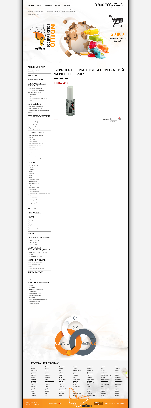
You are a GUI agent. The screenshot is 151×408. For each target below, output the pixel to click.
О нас (39, 6)
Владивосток (90, 370)
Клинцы (88, 375)
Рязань (102, 386)
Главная (31, 6)
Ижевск (47, 373)
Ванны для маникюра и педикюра (38, 299)
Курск (74, 377)
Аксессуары (33, 75)
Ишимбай (75, 373)
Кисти (31, 217)
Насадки (31, 285)
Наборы (31, 137)
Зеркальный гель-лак (35, 145)
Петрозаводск (118, 384)
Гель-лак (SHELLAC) (36, 132)
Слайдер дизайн (33, 203)
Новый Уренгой (90, 382)
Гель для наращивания (39, 116)
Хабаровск (61, 393)
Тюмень (88, 391)
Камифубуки (32, 201)
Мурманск (33, 381)
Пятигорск (61, 386)
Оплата (58, 6)
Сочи (32, 389)
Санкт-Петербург (63, 388)
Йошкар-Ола (89, 373)
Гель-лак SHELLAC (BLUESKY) (36, 135)
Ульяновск (117, 391)
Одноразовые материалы (36, 256)
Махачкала (33, 379)
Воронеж (61, 372)
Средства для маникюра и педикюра (39, 249)
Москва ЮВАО (118, 379)
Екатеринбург (104, 372)
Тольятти (47, 391)
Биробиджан (117, 368)
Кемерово (33, 375)
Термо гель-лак (33, 141)
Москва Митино (62, 379)
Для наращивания (34, 240)
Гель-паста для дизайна (35, 108)
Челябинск (117, 393)
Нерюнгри (75, 381)
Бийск (102, 368)
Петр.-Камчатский (105, 384)
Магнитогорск (118, 377)
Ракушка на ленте (34, 179)
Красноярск (47, 377)
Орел (32, 384)
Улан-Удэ (103, 391)
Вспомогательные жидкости (37, 85)
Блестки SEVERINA (33, 165)
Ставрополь (47, 389)
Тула (74, 391)
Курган (60, 377)
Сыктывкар (89, 389)
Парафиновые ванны (35, 295)
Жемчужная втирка (34, 205)
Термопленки (32, 189)
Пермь (88, 384)
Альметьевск (62, 366)
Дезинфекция (32, 94)
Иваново (33, 373)
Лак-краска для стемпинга (36, 268)
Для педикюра (33, 242)
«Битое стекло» (33, 197)
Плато (30, 266)
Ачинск (116, 366)
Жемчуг (31, 185)
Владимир (103, 370)
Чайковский (89, 393)
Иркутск (61, 373)
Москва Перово (76, 379)
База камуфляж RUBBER (35, 155)
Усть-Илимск (34, 393)
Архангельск (89, 366)
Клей (30, 96)
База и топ (32, 139)
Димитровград (90, 372)
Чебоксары (103, 393)
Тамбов (116, 389)
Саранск (75, 388)
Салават (116, 386)
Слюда (30, 175)
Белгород (61, 368)
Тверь (32, 391)
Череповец (33, 395)
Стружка (31, 169)
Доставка (48, 6)
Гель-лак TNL (32, 147)
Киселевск (75, 375)
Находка (61, 381)
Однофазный (32, 127)
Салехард (33, 388)
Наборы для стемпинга (35, 262)
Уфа (46, 393)
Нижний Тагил (34, 382)
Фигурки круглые (34, 187)
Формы (31, 279)
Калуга (116, 373)
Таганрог (103, 389)
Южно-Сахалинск (91, 395)
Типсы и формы (35, 272)
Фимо (30, 177)
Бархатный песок (34, 191)
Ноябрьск (103, 382)
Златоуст (116, 372)
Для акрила (32, 220)
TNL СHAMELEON (32, 153)
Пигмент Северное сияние (36, 199)
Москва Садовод (90, 379)
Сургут (74, 389)
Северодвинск (104, 388)
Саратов (88, 388)
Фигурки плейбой (34, 183)
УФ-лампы (32, 287)
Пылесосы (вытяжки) (35, 293)
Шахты (74, 395)
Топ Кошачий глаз (34, 157)
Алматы (47, 366)
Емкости (32, 209)
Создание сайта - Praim (55, 403)
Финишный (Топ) (34, 119)
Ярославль (117, 395)
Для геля (31, 222)
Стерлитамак (62, 389)
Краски (31, 233)
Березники (89, 368)
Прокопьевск (34, 386)
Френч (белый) (33, 125)
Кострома (117, 375)
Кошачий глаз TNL (33, 149)
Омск (116, 382)
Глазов (74, 372)
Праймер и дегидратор (35, 88)
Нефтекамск (89, 381)
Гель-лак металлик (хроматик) (37, 151)
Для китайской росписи (35, 228)
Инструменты (34, 213)
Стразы (31, 167)
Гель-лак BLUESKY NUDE (35, 159)
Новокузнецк (48, 382)
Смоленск (117, 388)
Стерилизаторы (33, 291)
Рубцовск (89, 386)
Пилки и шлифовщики (38, 238)
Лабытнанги (89, 377)
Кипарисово (48, 375)
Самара (46, 388)
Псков (46, 386)
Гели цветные (34, 104)
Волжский (33, 372)
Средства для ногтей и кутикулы (38, 252)
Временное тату (35, 80)
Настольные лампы (34, 301)
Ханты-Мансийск (77, 393)
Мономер (31, 71)
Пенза (74, 384)
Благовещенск (34, 370)
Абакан (32, 366)
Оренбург (47, 384)
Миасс (46, 379)
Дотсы (30, 230)
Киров (60, 375)
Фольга (31, 171)
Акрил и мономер (36, 67)
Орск (60, 384)
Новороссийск (62, 382)
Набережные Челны (49, 381)
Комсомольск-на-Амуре (106, 375)
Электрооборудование (38, 282)
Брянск (60, 370)
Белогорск (75, 368)
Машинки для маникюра (36, 289)
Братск (46, 370)
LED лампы (32, 297)
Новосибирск (76, 382)
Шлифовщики (33, 244)
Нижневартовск (104, 381)
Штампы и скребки (34, 264)
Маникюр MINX (33, 181)
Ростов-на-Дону (76, 386)
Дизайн (31, 162)
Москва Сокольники (105, 379)
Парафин (31, 254)
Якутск (102, 395)
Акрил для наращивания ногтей (38, 69)
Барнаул (47, 368)
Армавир (75, 366)
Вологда (47, 372)
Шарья (60, 395)
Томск (60, 391)
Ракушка (31, 173)
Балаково (33, 368)
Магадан (103, 377)
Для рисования (33, 224)
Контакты (67, 6)
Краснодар (33, 377)
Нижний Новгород (119, 381)
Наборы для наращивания (36, 129)
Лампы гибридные (34, 303)
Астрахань (103, 366)
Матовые (31, 275)
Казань (102, 373)
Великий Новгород (77, 370)
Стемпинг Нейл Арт (37, 260)
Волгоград (117, 370)
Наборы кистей (33, 226)
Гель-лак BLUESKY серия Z (36, 143)
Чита (46, 395)
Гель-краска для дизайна (36, 106)
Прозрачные (32, 277)
